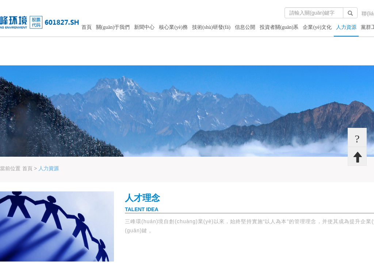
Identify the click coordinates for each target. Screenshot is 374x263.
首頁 (86, 27)
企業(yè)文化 (317, 27)
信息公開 (245, 27)
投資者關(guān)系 (279, 27)
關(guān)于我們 (113, 27)
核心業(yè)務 (173, 27)
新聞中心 (144, 27)
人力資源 (346, 27)
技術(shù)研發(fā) (211, 27)
